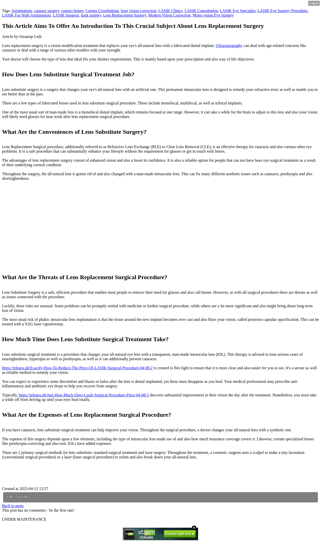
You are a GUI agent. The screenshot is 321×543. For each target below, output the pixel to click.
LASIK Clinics (170, 11)
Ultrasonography (229, 45)
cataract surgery (46, 11)
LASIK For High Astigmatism (26, 15)
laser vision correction (138, 11)
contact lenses (72, 11)
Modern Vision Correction (169, 15)
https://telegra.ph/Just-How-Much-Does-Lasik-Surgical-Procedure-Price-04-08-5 (84, 395)
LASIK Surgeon (66, 15)
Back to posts (13, 506)
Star (21, 497)
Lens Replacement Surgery (124, 15)
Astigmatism (22, 11)
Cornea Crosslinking (102, 11)
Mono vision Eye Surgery (213, 15)
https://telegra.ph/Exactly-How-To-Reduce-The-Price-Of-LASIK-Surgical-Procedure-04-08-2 (77, 368)
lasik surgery (91, 15)
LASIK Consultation (201, 11)
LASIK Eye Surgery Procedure (282, 11)
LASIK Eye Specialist (238, 11)
